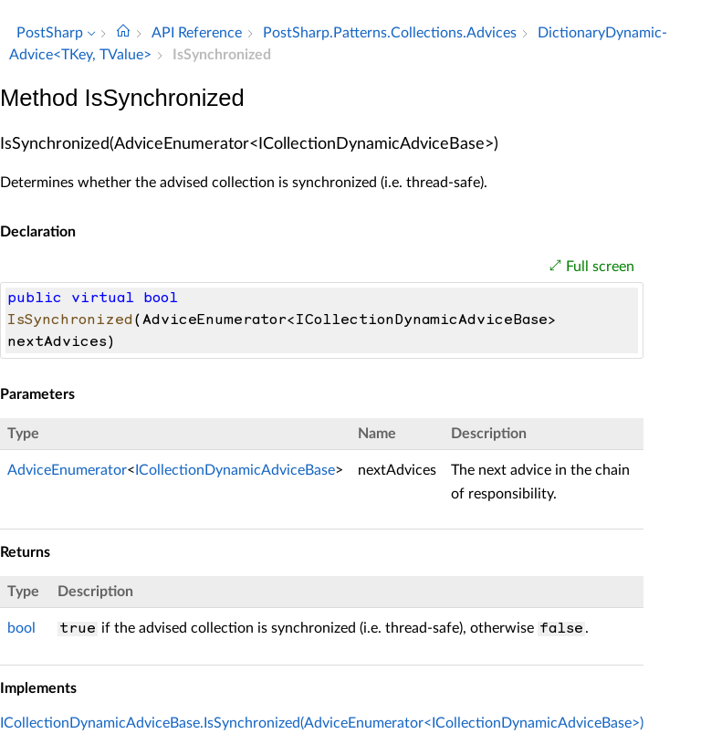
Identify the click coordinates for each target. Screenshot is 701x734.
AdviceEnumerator (67, 470)
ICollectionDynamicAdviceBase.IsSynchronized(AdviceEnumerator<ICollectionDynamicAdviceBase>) (321, 723)
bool (21, 628)
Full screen (600, 266)
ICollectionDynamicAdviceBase (235, 470)
